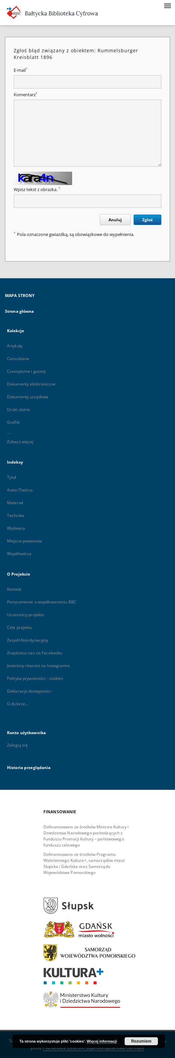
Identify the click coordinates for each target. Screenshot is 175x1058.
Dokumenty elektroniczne (31, 384)
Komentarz (25, 95)
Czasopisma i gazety (26, 371)
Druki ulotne (18, 409)
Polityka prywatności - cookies (35, 678)
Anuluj (115, 220)
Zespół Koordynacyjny (27, 640)
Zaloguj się (17, 745)
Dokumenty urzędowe (27, 397)
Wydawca (16, 528)
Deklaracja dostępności (29, 691)
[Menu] (167, 5)
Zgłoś (147, 220)
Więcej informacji (102, 1041)
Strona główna (19, 311)
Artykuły (14, 346)
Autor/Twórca (20, 490)
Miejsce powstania (24, 541)
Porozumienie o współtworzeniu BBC (41, 602)
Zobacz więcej (20, 442)
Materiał (15, 503)
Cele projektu (19, 627)
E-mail (20, 70)
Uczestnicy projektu (25, 615)
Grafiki (13, 422)
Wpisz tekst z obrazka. (37, 189)
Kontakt (14, 589)
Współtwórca (19, 553)
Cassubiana (18, 358)
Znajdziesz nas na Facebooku (34, 653)
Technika (15, 515)
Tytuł (11, 477)
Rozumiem (141, 1041)
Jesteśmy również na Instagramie (38, 665)
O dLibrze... (17, 704)
